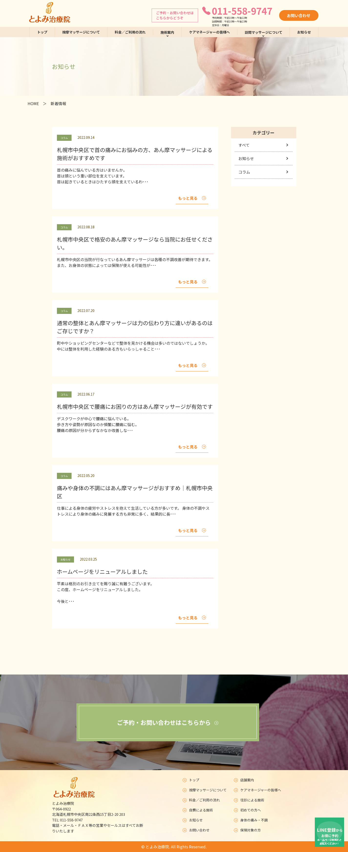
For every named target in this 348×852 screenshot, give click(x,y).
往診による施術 (249, 799)
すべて (244, 145)
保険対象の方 (247, 830)
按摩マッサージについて (81, 32)
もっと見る (192, 198)
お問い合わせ (298, 15)
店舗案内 (244, 779)
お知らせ (304, 32)
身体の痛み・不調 (251, 820)
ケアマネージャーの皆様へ (209, 32)
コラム (244, 172)
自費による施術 (198, 810)
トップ (42, 32)
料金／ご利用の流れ (130, 32)
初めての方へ (247, 810)
